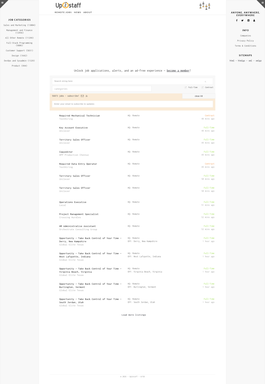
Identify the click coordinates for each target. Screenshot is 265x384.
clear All (199, 96)
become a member (178, 70)
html (232, 60)
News (77, 12)
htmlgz (241, 60)
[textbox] (89, 89)
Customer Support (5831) (19, 50)
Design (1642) (19, 55)
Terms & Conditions (245, 46)
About (87, 12)
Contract (209, 87)
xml (250, 60)
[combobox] (101, 89)
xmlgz (259, 60)
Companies (245, 36)
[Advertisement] (132, 41)
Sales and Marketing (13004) (19, 25)
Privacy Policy (245, 41)
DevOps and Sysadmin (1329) (19, 61)
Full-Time (193, 87)
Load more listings (134, 314)
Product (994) (19, 66)
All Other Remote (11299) (19, 38)
